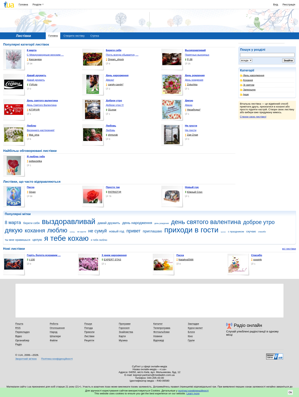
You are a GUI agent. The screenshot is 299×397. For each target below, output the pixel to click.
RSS (18, 328)
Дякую (188, 105)
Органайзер (22, 340)
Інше (244, 94)
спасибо (262, 232)
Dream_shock (115, 59)
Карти (122, 336)
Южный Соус (194, 191)
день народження (137, 223)
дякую (14, 230)
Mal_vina (33, 134)
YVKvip (32, 84)
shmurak (112, 134)
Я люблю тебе (36, 156)
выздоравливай (68, 221)
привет (133, 230)
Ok (290, 392)
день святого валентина (206, 221)
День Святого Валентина (42, 105)
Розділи (37, 4)
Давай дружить (36, 79)
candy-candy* (114, 84)
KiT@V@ (33, 109)
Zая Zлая (191, 134)
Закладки (193, 323)
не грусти (81, 232)
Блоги (191, 332)
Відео (18, 336)
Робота (54, 323)
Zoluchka (191, 84)
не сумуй (97, 230)
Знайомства (126, 332)
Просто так (113, 187)
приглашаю (152, 231)
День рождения (194, 79)
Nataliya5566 (184, 259)
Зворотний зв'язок (26, 358)
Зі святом (247, 84)
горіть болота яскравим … (44, 255)
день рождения (161, 223)
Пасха (30, 187)
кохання (35, 230)
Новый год (192, 187)
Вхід (275, 4)
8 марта (13, 222)
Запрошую (248, 89)
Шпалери (55, 336)
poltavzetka (34, 161)
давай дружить (109, 223)
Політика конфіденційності (57, 358)
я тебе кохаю (66, 238)
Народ (53, 332)
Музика (123, 340)
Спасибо (256, 255)
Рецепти (89, 340)
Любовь (110, 130)
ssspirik (256, 259)
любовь (72, 232)
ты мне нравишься (17, 239)
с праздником (236, 231)
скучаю (251, 231)
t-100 (31, 259)
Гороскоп (124, 328)
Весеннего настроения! (41, 130)
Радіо (18, 344)
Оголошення (57, 328)
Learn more (193, 393)
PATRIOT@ (113, 191)
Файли (54, 340)
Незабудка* (193, 109)
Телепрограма (161, 328)
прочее (223, 232)
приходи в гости (191, 230)
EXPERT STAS (111, 259)
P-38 (188, 59)
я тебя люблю (99, 240)
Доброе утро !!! (115, 105)
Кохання (246, 80)
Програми (124, 323)
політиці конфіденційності (193, 390)
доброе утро (259, 222)
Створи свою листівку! (253, 116)
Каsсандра (34, 59)
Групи (191, 340)
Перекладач (22, 332)
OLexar (111, 109)
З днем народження (114, 255)
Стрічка (94, 35)
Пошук (88, 323)
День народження (252, 75)
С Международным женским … (45, 54)
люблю (57, 230)
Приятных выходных (197, 54)
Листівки (89, 336)
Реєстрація (289, 4)
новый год (116, 231)
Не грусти (190, 130)
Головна (23, 4)
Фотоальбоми (161, 332)
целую (37, 240)
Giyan (31, 191)
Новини (157, 336)
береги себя (31, 223)
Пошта (19, 323)
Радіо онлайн (248, 325)
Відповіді (158, 340)
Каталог (158, 323)
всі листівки (289, 248)
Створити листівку (73, 35)
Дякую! (110, 79)
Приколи (89, 332)
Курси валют (195, 328)
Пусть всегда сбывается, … (122, 54)
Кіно (190, 336)
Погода (88, 328)
